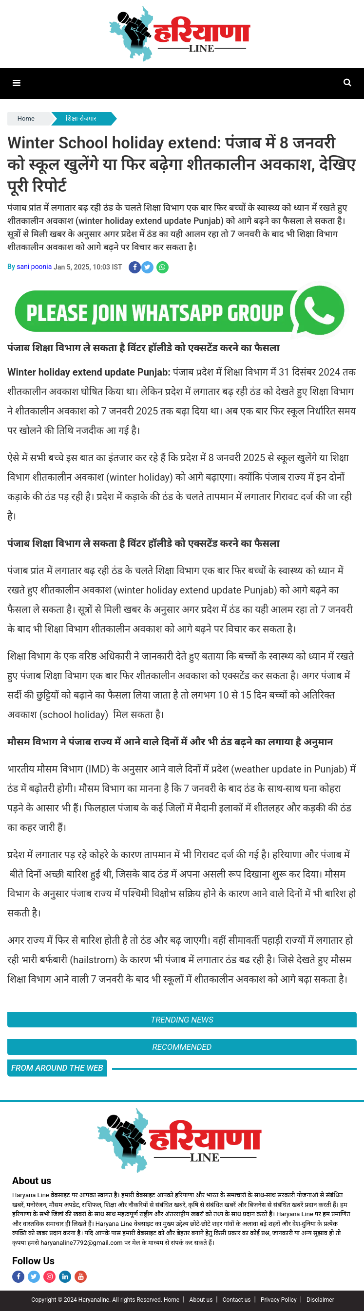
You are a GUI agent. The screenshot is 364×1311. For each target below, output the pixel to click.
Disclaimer (320, 1299)
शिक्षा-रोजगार (81, 118)
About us (201, 1299)
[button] (16, 83)
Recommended (182, 1046)
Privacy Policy (279, 1299)
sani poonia (34, 266)
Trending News (182, 1019)
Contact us (237, 1299)
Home (26, 118)
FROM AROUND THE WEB (57, 1067)
